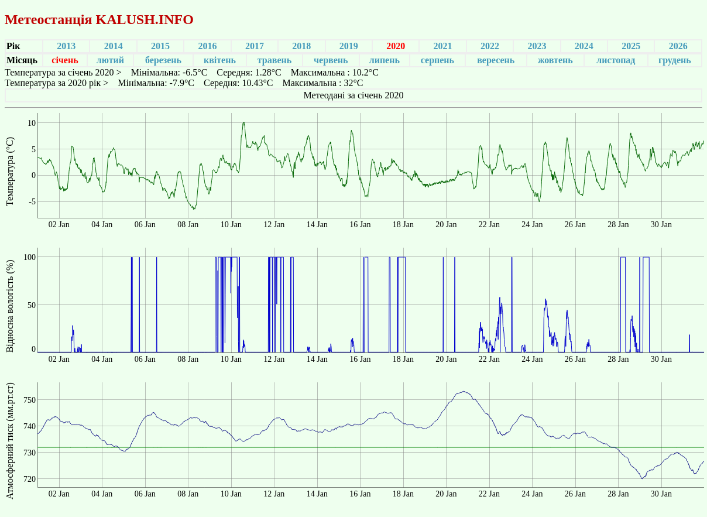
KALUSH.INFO (144, 19)
